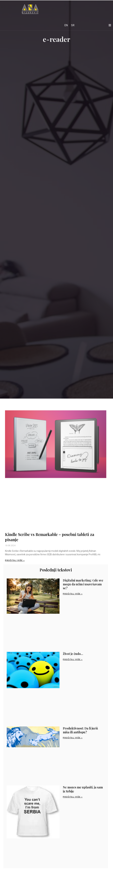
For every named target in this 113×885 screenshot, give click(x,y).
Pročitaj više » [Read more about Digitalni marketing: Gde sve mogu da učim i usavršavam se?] (72, 594)
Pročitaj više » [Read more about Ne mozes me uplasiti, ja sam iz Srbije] (72, 797)
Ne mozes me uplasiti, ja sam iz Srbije (83, 789)
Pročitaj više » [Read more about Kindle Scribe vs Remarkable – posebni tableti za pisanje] (15, 560)
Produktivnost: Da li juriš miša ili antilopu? (80, 730)
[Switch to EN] (66, 25)
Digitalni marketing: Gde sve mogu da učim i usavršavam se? (83, 584)
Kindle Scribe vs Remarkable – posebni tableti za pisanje (49, 537)
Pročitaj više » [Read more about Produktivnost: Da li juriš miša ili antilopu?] (72, 738)
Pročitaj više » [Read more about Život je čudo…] (72, 659)
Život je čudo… (73, 654)
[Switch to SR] (72, 25)
